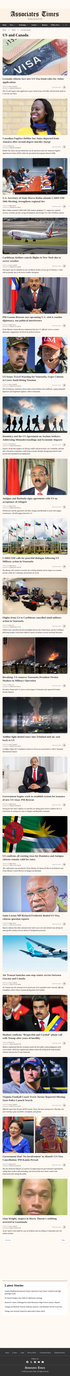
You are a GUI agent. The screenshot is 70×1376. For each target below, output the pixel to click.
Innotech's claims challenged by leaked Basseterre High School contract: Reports (32, 1302)
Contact (14, 1353)
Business (44, 25)
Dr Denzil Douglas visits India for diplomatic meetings (23, 1298)
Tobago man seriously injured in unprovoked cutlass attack (25, 1311)
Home (4, 25)
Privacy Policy (32, 1353)
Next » (64, 1240)
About (7, 1353)
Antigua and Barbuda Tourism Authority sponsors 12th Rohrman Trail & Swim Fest (33, 1307)
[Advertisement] (35, 4)
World (13, 30)
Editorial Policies (60, 1353)
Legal (22, 1353)
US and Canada (25, 30)
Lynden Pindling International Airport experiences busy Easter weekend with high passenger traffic (33, 1292)
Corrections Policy (45, 1353)
